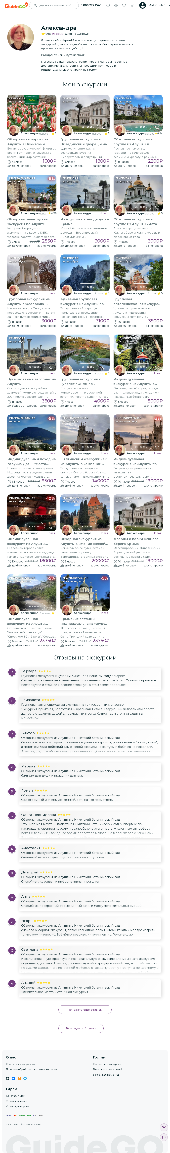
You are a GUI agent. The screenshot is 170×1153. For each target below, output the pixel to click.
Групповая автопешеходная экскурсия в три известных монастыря (73, 704)
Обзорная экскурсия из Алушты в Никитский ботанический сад (70, 738)
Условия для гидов (17, 1101)
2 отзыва (45, 613)
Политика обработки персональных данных (32, 1069)
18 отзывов (149, 132)
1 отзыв (99, 293)
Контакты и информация (20, 1064)
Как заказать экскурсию (107, 1064)
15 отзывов (96, 132)
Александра (29, 133)
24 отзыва (42, 212)
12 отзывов (149, 212)
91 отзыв (57, 33)
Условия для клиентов (106, 1074)
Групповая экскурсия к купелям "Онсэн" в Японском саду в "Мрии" (73, 676)
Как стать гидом (15, 1095)
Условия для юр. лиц (18, 1106)
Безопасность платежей (107, 1069)
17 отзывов (43, 132)
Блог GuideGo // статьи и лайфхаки (23, 1124)
